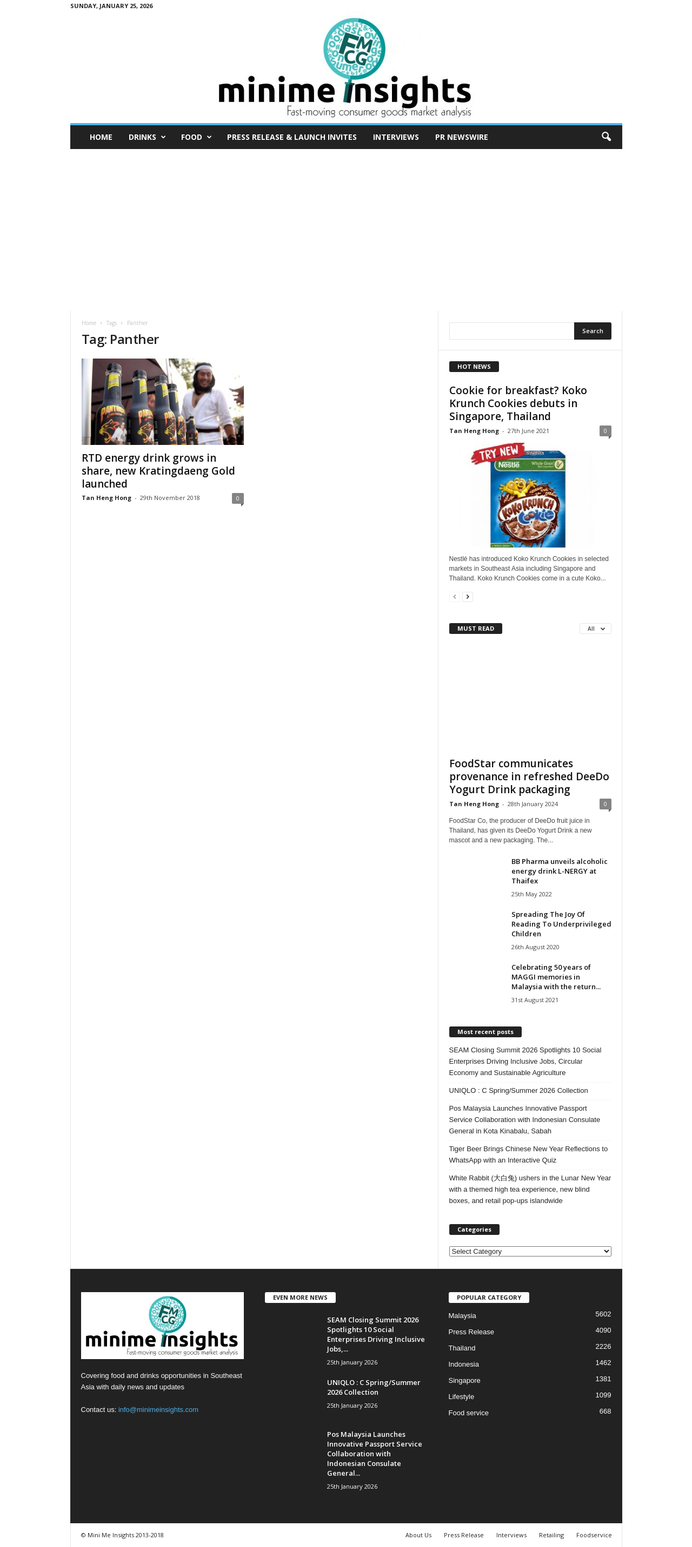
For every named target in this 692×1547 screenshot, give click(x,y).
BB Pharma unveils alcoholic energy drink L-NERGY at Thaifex (559, 871)
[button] (606, 137)
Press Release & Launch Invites (292, 137)
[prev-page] (454, 596)
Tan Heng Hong (106, 498)
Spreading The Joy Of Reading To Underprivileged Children (561, 923)
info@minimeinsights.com (158, 1410)
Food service (469, 1413)
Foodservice (594, 1535)
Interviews (396, 137)
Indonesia (464, 1364)
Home (101, 137)
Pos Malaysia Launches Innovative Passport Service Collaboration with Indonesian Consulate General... (374, 1453)
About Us (418, 1535)
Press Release (472, 1332)
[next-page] (467, 596)
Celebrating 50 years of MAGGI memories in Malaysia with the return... (556, 976)
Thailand (462, 1348)
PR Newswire (461, 137)
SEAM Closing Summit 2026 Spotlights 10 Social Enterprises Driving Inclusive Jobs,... (376, 1334)
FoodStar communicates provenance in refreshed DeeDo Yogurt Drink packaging (529, 776)
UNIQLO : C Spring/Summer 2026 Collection (518, 1090)
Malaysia (462, 1316)
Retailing (551, 1535)
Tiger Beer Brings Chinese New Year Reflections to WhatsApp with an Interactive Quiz (528, 1154)
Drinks (147, 137)
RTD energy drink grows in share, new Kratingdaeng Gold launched (158, 471)
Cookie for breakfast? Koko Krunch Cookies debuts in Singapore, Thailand (518, 403)
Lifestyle (462, 1397)
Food (196, 137)
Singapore (465, 1380)
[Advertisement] (346, 230)
